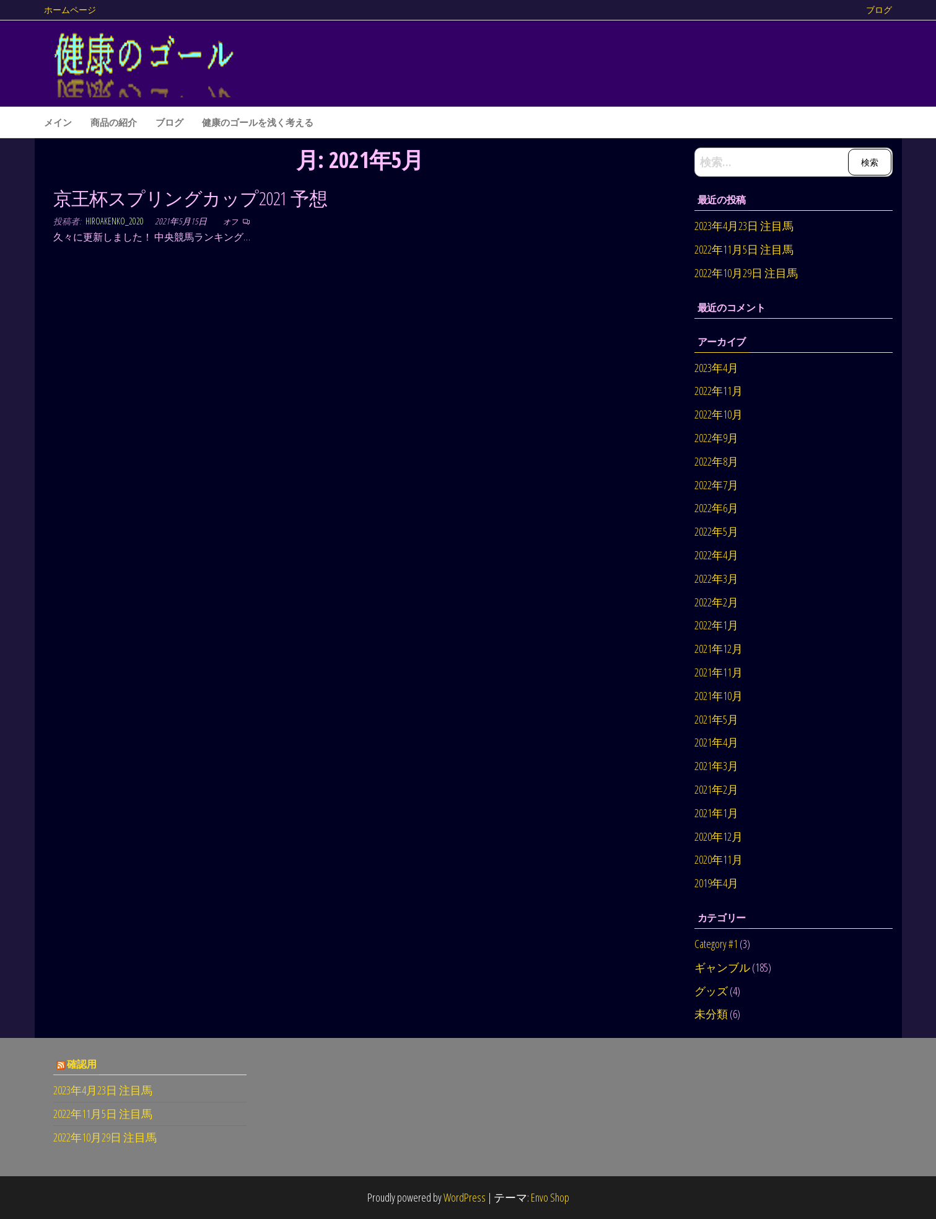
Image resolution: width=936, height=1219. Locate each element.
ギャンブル (722, 967)
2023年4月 (716, 367)
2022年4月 (716, 554)
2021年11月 (718, 672)
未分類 (711, 1013)
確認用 (81, 1064)
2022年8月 (716, 461)
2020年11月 (718, 859)
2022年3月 (716, 578)
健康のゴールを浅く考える (257, 122)
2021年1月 (716, 812)
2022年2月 (716, 602)
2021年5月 (716, 719)
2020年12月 (718, 836)
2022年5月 (716, 531)
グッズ (711, 990)
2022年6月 (716, 507)
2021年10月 (718, 695)
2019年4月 (716, 882)
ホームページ (70, 10)
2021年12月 (718, 648)
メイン (58, 122)
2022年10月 (718, 414)
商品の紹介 (113, 122)
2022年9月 (716, 437)
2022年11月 (718, 390)
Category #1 (716, 943)
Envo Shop (550, 1197)
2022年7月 (716, 484)
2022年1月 (716, 625)
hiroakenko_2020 (115, 221)
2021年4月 (716, 742)
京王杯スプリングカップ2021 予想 (190, 198)
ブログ (879, 10)
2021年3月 (716, 765)
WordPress (465, 1197)
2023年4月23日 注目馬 (744, 225)
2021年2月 (716, 789)
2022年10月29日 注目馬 (746, 272)
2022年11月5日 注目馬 (744, 249)
